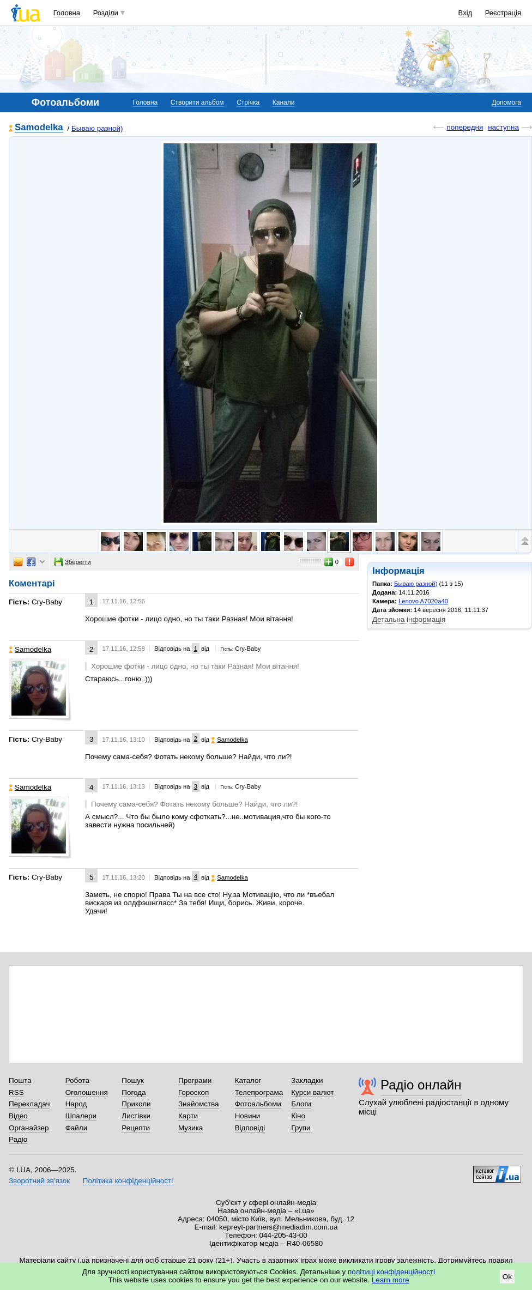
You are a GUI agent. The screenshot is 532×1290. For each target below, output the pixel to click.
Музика (190, 1128)
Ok (507, 1277)
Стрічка (248, 102)
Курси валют (312, 1092)
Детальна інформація (408, 619)
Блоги (301, 1104)
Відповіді (250, 1128)
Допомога (506, 102)
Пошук (133, 1080)
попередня (464, 127)
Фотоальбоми (258, 1104)
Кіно (298, 1116)
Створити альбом (197, 102)
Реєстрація (503, 13)
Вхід (465, 13)
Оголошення (86, 1092)
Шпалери (80, 1116)
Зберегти (72, 562)
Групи (300, 1128)
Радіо (18, 1139)
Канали (284, 102)
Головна (66, 13)
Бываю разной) (97, 128)
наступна (503, 127)
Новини (248, 1116)
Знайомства (198, 1104)
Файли (76, 1128)
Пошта (20, 1080)
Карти (188, 1116)
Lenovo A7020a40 (423, 601)
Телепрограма (259, 1092)
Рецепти (136, 1128)
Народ (76, 1104)
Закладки (307, 1080)
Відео (18, 1116)
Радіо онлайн (421, 1084)
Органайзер (29, 1128)
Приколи (136, 1104)
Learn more (390, 1280)
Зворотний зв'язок (39, 1181)
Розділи (105, 13)
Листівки (136, 1116)
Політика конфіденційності (128, 1181)
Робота (77, 1080)
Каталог (248, 1080)
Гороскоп (193, 1092)
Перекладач (29, 1104)
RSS (16, 1092)
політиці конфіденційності (391, 1272)
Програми (194, 1080)
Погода (134, 1092)
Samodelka (39, 127)
